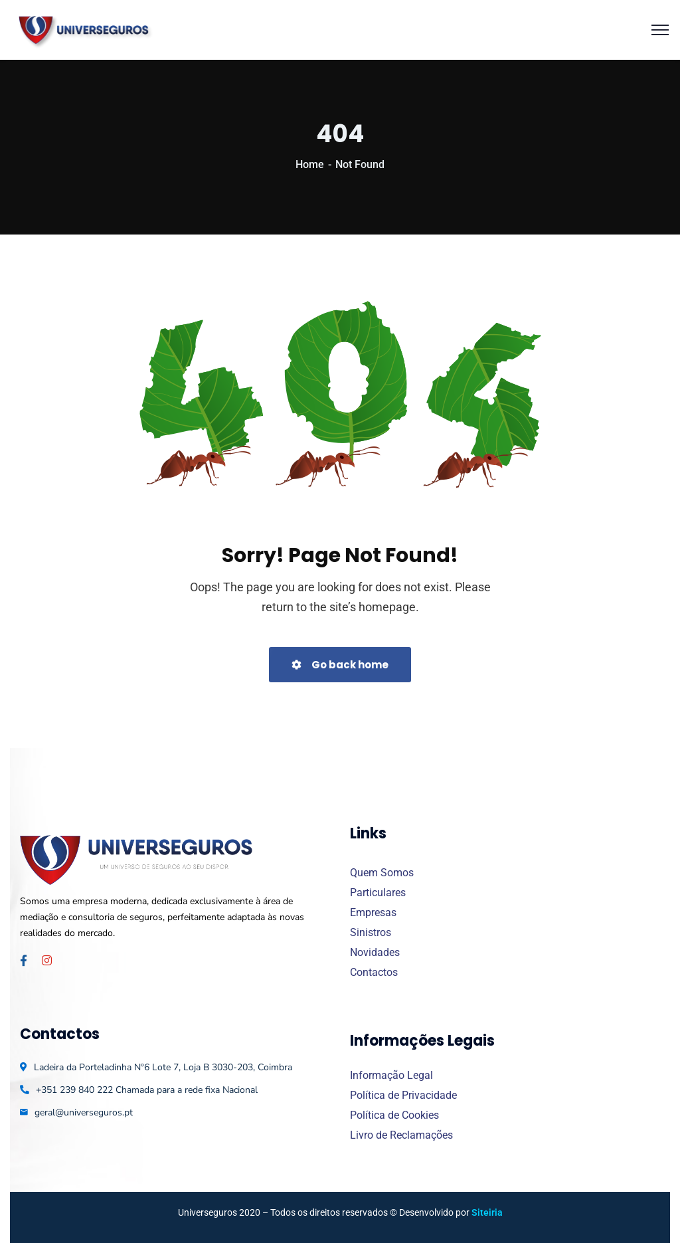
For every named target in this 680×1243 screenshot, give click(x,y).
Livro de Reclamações (401, 1135)
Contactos (374, 972)
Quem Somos (382, 872)
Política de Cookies (394, 1115)
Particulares (378, 892)
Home (310, 164)
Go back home (340, 665)
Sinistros (370, 932)
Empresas (373, 912)
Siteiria (487, 1212)
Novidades (375, 952)
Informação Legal (391, 1075)
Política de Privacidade (403, 1095)
